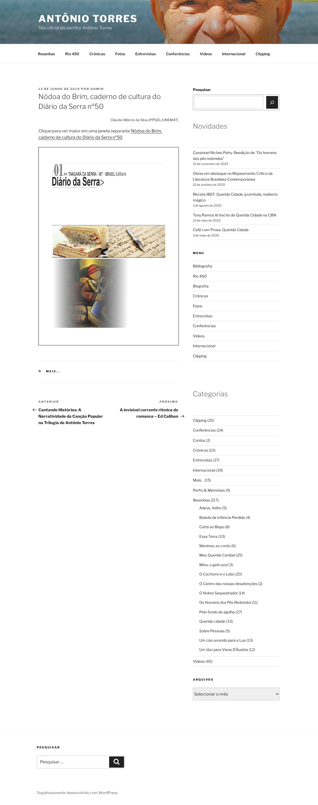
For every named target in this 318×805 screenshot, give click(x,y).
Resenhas (46, 54)
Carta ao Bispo (211, 526)
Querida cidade (212, 621)
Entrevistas (145, 54)
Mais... (53, 371)
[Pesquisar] (272, 102)
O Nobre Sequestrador (218, 593)
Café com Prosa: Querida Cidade (221, 229)
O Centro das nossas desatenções (228, 583)
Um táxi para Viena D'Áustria (223, 649)
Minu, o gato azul (213, 564)
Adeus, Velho (210, 508)
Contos (199, 440)
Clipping (263, 54)
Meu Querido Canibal (217, 555)
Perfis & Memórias (209, 490)
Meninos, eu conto (214, 545)
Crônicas (97, 54)
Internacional (233, 54)
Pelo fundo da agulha (217, 612)
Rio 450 (72, 54)
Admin (97, 89)
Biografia (201, 286)
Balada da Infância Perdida (222, 517)
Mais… (198, 480)
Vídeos (206, 54)
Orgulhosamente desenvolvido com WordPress (77, 792)
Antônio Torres (88, 19)
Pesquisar (202, 89)
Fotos (120, 54)
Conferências (178, 54)
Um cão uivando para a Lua (222, 640)
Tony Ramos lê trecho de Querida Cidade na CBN (234, 215)
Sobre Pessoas (212, 631)
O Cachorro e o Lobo (216, 574)
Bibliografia (202, 266)
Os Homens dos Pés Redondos (225, 602)
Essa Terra (208, 536)
